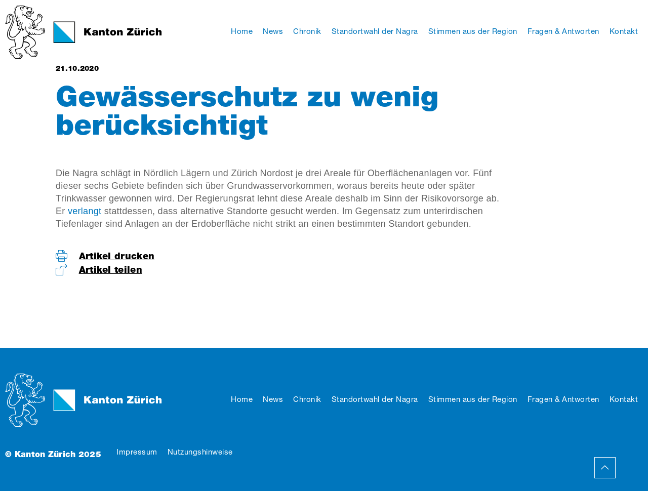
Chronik (307, 399)
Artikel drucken (117, 256)
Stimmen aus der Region (472, 399)
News (273, 399)
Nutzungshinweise (200, 451)
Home (242, 399)
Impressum (136, 451)
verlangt (84, 211)
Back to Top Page (605, 468)
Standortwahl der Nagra (375, 399)
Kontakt (624, 399)
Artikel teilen (110, 269)
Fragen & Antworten (563, 399)
